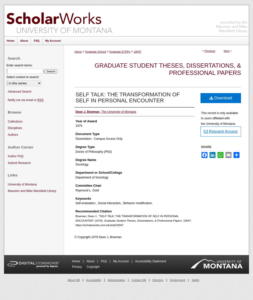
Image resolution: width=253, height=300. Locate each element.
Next (227, 50)
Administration (116, 280)
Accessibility (93, 280)
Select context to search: (22, 77)
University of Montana (22, 184)
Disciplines (15, 128)
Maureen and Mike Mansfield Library (232, 19)
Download (221, 98)
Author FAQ (16, 156)
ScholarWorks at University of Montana (59, 20)
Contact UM (139, 280)
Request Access (221, 131)
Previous (209, 50)
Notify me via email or (26, 100)
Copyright (93, 267)
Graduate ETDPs (119, 51)
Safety (196, 280)
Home (78, 51)
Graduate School (95, 51)
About (90, 261)
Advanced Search (20, 91)
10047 (138, 51)
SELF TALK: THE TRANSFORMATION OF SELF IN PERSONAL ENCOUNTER (128, 97)
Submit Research (19, 163)
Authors (13, 135)
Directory (158, 280)
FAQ (104, 261)
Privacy (77, 267)
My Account (121, 261)
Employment (177, 280)
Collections (15, 121)
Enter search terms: (19, 65)
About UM (74, 280)
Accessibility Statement (150, 261)
